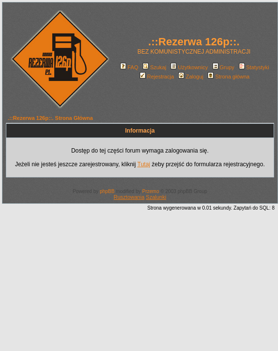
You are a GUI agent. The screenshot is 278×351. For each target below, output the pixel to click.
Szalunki (156, 197)
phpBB (107, 191)
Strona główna (228, 76)
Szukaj (154, 67)
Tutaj (143, 164)
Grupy (224, 67)
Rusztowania (129, 197)
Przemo (150, 191)
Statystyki (254, 67)
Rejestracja (157, 76)
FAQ (129, 67)
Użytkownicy (189, 67)
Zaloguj (190, 76)
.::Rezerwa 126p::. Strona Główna (50, 118)
